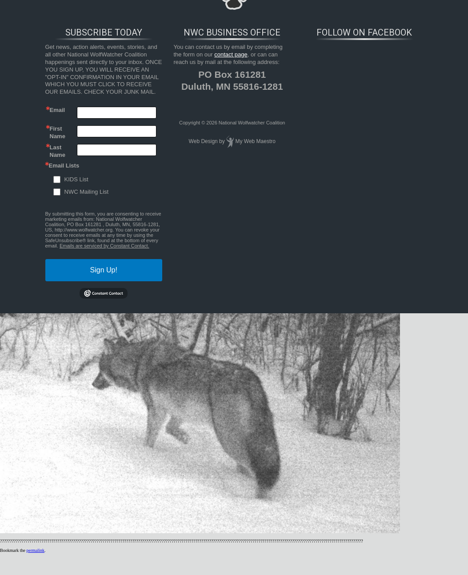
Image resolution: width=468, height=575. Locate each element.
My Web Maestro (255, 141)
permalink (35, 550)
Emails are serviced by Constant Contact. (104, 245)
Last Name (57, 150)
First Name (57, 132)
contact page (230, 54)
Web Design (203, 141)
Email (57, 110)
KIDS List (76, 179)
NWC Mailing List (86, 191)
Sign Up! (103, 270)
